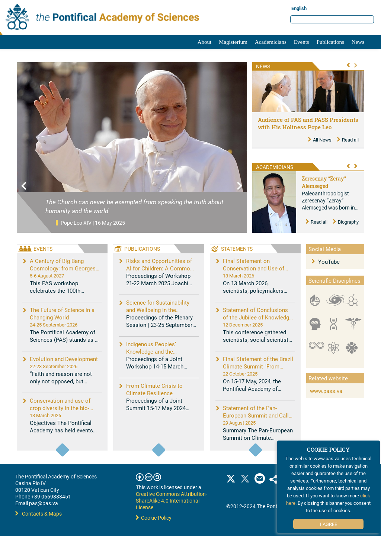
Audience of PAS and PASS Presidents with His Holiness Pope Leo (308, 123)
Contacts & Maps (38, 513)
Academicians (270, 42)
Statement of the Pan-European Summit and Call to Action (256, 415)
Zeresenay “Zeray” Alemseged (324, 182)
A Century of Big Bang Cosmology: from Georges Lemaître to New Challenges (65, 268)
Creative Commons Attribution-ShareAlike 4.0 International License (171, 500)
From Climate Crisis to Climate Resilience (154, 389)
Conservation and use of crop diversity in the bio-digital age (60, 408)
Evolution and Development (64, 359)
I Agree (328, 524)
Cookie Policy (154, 517)
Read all (348, 139)
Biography (346, 221)
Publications (330, 42)
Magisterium (233, 42)
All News (320, 139)
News (358, 42)
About (205, 42)
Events (301, 42)
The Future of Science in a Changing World (62, 313)
